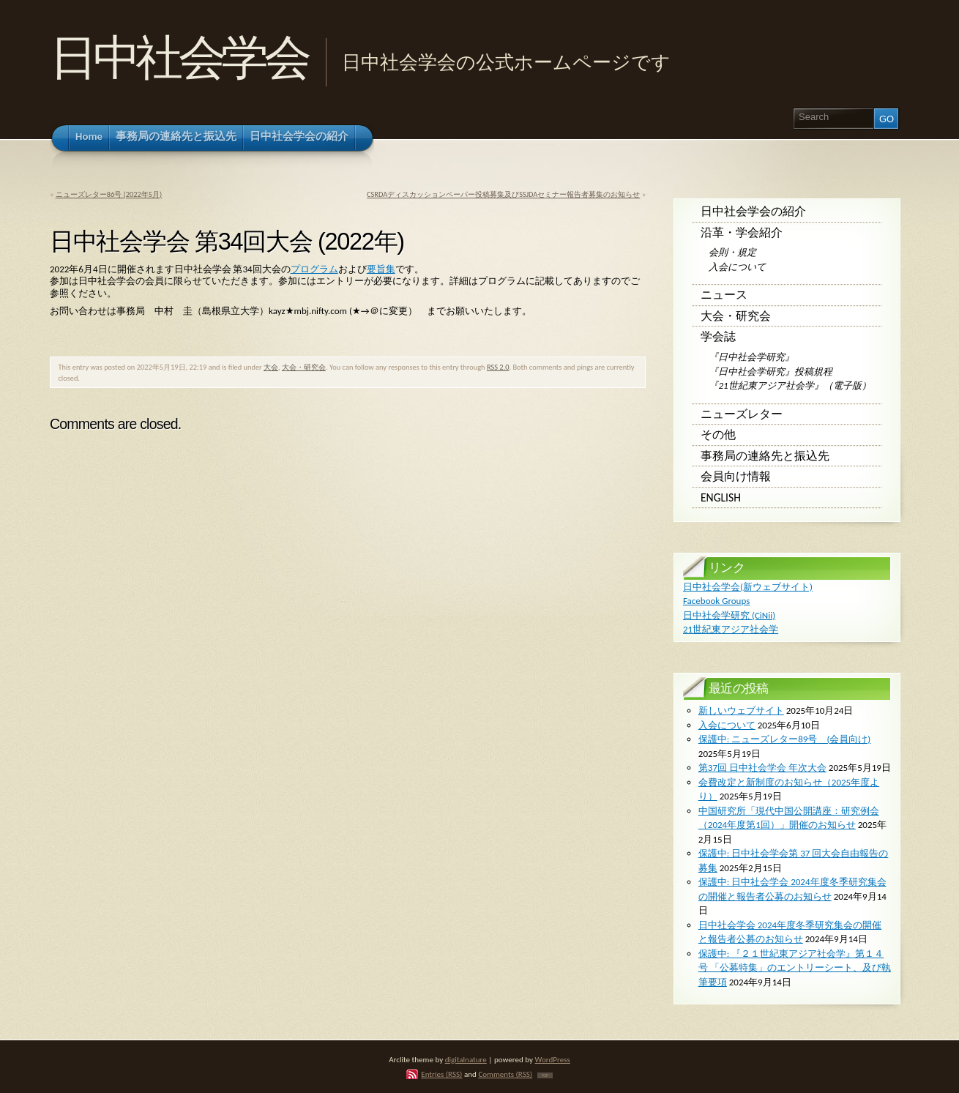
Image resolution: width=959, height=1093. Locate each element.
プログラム (314, 269)
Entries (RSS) (441, 1074)
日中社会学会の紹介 (753, 211)
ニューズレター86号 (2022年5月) (109, 194)
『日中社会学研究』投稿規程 (770, 371)
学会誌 (718, 336)
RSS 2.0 (498, 367)
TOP (545, 1075)
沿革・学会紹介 (742, 232)
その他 (718, 434)
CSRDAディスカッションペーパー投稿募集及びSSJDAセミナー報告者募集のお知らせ (503, 194)
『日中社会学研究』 (751, 356)
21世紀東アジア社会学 (730, 629)
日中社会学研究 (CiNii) (729, 615)
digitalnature (466, 1059)
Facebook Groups (716, 600)
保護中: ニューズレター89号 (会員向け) (784, 739)
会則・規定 (732, 252)
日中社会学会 (178, 57)
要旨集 (381, 269)
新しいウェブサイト (741, 710)
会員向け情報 (736, 476)
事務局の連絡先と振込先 (765, 456)
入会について (737, 266)
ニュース (724, 295)
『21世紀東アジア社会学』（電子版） (789, 385)
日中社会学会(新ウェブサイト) (748, 586)
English (721, 497)
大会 (271, 367)
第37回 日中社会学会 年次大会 (762, 767)
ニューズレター (742, 414)
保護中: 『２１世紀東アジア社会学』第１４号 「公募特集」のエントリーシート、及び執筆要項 (794, 968)
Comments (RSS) (505, 1074)
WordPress (552, 1059)
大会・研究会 (304, 367)
